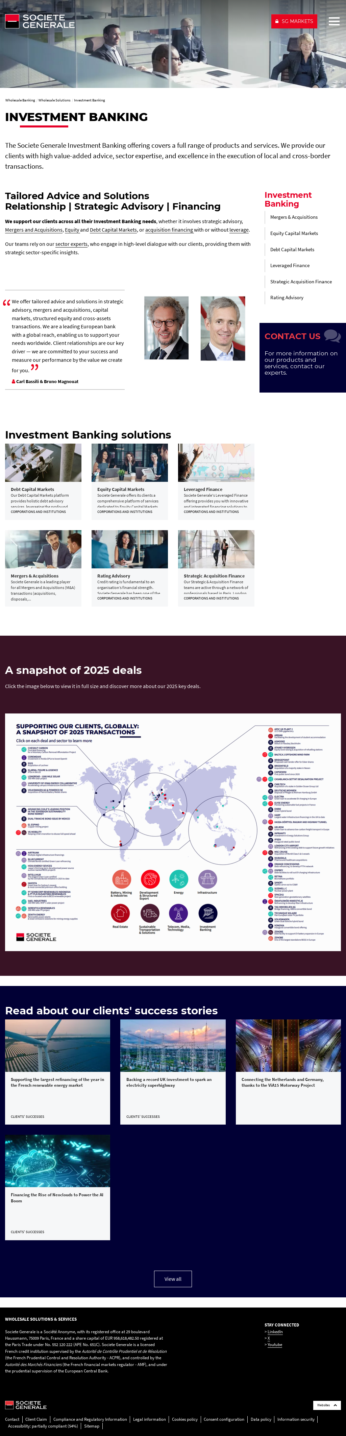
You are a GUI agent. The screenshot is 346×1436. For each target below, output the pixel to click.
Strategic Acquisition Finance (301, 282)
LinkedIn (275, 1332)
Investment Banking (288, 199)
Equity (72, 229)
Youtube (275, 1344)
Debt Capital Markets (113, 229)
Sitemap (91, 1426)
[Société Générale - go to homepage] (135, 21)
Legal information (149, 1419)
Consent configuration (224, 1419)
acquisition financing (169, 229)
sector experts (71, 243)
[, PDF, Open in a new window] (173, 831)
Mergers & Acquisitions (294, 217)
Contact (12, 1419)
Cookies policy (185, 1419)
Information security (296, 1419)
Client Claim (36, 1419)
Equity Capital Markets (294, 233)
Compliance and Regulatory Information (90, 1419)
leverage (239, 229)
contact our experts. (295, 369)
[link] (43, 482)
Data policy (261, 1419)
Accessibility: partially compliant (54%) (43, 1426)
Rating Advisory (286, 298)
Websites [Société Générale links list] (327, 1405)
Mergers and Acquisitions (34, 229)
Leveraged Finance (290, 265)
